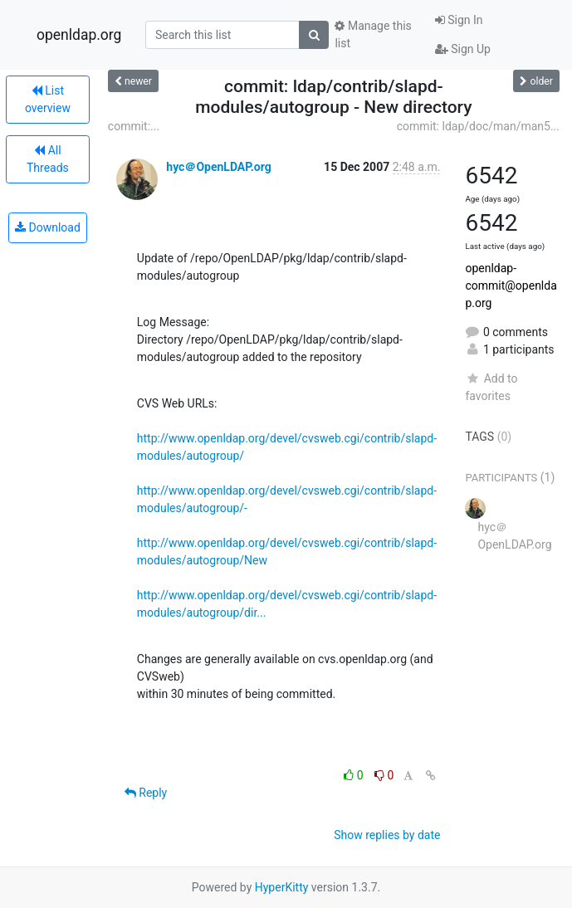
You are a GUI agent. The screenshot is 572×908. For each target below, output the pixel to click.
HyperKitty (282, 887)
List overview (48, 99)
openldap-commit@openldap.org (510, 285)
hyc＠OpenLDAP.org (218, 166)
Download (48, 227)
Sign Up (463, 49)
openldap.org (79, 35)
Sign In (459, 20)
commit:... (133, 126)
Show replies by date (387, 835)
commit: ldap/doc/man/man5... (478, 126)
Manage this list (373, 34)
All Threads (48, 159)
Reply (146, 792)
